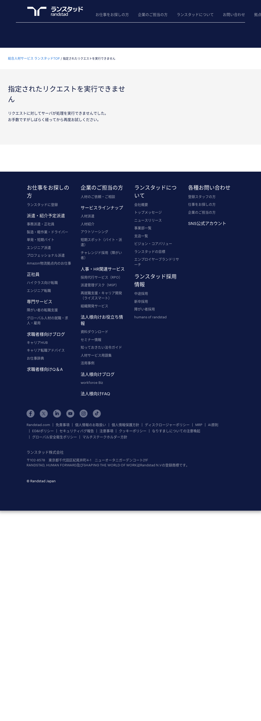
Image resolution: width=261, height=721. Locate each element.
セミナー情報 (91, 339)
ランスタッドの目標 (149, 251)
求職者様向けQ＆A (45, 369)
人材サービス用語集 (96, 355)
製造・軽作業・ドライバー (47, 232)
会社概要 (141, 204)
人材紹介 (87, 224)
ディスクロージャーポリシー (167, 425)
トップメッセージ (148, 212)
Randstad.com (38, 425)
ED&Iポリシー (43, 431)
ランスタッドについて (195, 14)
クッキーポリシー (132, 431)
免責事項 (62, 425)
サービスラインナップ (102, 207)
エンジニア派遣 (39, 247)
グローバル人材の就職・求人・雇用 (47, 320)
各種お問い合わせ (209, 187)
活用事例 (87, 363)
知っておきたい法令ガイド (101, 347)
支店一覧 (141, 236)
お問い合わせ (234, 14)
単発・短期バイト (40, 239)
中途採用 (141, 293)
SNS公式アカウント (207, 223)
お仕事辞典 (35, 358)
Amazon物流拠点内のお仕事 (49, 263)
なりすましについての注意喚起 (176, 431)
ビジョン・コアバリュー (153, 243)
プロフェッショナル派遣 (46, 255)
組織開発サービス (94, 306)
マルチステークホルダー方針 (104, 437)
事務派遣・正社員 (40, 224)
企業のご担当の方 (153, 14)
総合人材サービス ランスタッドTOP (34, 58)
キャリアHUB (37, 342)
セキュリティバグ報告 (76, 431)
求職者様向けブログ (46, 334)
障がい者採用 (144, 309)
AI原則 (213, 425)
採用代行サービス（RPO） (101, 277)
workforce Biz (92, 382)
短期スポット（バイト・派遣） (101, 242)
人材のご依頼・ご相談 (98, 196)
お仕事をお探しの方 (112, 14)
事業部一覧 (142, 228)
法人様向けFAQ (95, 393)
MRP (198, 425)
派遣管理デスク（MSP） (100, 285)
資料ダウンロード (94, 331)
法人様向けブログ (98, 374)
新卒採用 (141, 301)
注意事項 (106, 431)
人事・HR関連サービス (103, 268)
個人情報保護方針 (125, 425)
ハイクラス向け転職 (42, 282)
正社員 (33, 274)
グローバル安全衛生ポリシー (54, 437)
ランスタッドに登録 (42, 204)
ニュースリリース (148, 220)
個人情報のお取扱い (90, 425)
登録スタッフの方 (202, 196)
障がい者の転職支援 (42, 310)
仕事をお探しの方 (202, 204)
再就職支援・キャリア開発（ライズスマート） (101, 295)
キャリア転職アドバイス (46, 350)
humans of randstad (150, 317)
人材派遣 (87, 216)
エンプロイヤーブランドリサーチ (156, 262)
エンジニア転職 (39, 290)
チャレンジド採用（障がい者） (101, 255)
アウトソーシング (94, 231)
